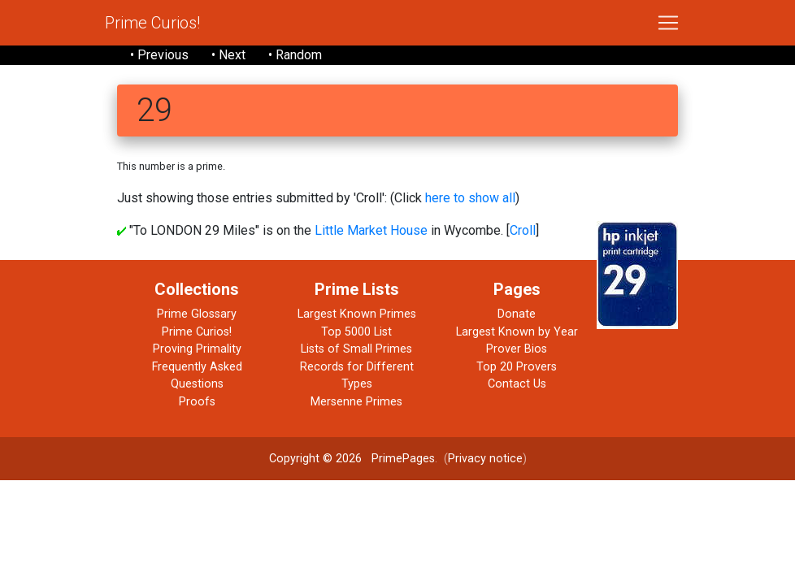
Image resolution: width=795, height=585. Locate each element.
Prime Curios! (152, 22)
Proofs (197, 402)
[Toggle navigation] (668, 22)
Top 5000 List (356, 332)
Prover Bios (516, 349)
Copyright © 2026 (315, 459)
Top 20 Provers (516, 367)
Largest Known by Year (517, 332)
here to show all (470, 198)
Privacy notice (485, 459)
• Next (228, 55)
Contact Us (517, 384)
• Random (295, 55)
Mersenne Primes (356, 402)
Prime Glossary (197, 314)
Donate (516, 314)
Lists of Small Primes (356, 349)
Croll (523, 230)
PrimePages (403, 459)
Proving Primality (197, 349)
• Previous (159, 55)
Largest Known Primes (357, 314)
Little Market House (371, 230)
